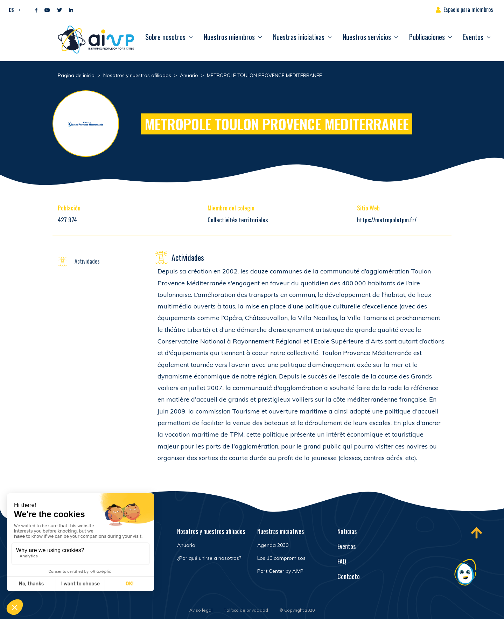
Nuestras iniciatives (280, 531)
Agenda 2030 (272, 545)
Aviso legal (200, 610)
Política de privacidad (246, 610)
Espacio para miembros (468, 9)
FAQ (341, 561)
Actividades (87, 261)
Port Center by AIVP (280, 571)
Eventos (473, 37)
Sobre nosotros (165, 37)
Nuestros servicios (367, 37)
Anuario (186, 545)
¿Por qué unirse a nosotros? (209, 558)
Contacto (348, 576)
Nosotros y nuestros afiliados (211, 531)
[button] (12, 9)
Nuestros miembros (229, 37)
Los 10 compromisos (281, 558)
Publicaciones (427, 37)
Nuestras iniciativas (298, 37)
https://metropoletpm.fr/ (386, 219)
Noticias (347, 531)
